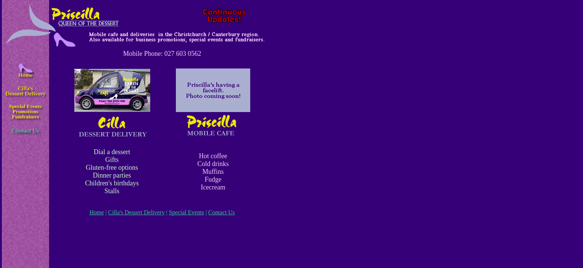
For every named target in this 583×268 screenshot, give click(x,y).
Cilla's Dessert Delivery (136, 212)
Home (96, 212)
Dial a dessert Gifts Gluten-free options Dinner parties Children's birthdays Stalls (112, 171)
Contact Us (221, 212)
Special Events (186, 212)
